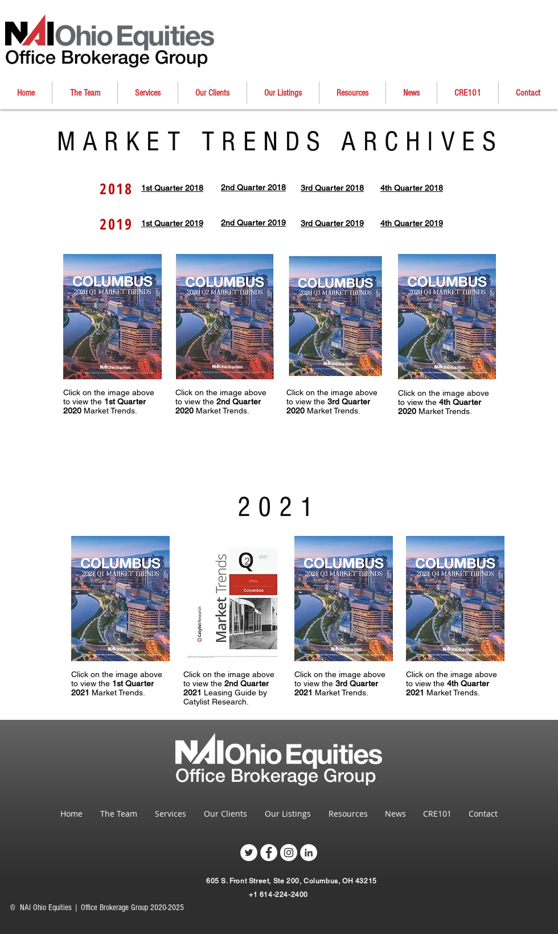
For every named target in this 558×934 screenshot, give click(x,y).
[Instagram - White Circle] (288, 852)
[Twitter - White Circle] (248, 852)
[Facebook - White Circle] (268, 852)
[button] (212, 92)
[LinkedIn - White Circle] (308, 852)
